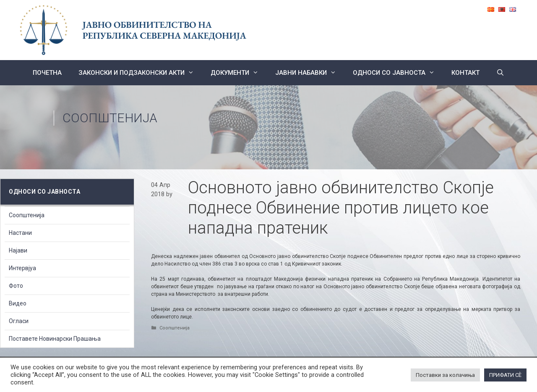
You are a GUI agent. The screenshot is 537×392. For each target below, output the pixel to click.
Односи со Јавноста (398, 72)
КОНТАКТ (465, 72)
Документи (239, 72)
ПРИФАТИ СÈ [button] (505, 375)
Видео (17, 303)
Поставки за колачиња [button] (445, 375)
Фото (16, 285)
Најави (18, 250)
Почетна (47, 72)
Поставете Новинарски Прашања (55, 338)
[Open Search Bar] (500, 72)
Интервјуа (22, 268)
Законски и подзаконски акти (140, 72)
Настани (20, 232)
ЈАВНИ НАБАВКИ (309, 72)
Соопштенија (110, 117)
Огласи (19, 321)
